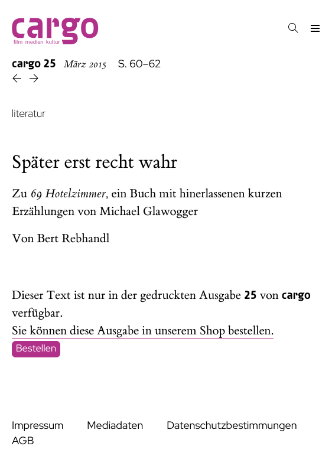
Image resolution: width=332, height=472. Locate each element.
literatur (28, 114)
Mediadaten (115, 425)
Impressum (37, 425)
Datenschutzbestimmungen (232, 425)
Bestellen (36, 349)
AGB (23, 441)
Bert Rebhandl (73, 239)
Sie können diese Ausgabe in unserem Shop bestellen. (143, 331)
